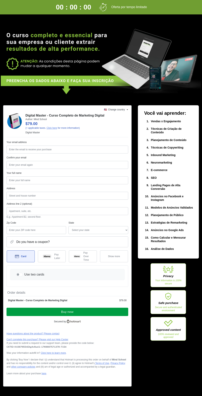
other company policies (23, 366)
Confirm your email (16, 157)
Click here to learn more (53, 353)
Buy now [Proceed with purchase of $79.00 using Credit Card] (67, 312)
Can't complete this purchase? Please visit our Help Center (37, 339)
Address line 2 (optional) (19, 203)
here (43, 373)
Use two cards (34, 274)
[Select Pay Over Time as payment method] (83, 256)
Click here (52, 128)
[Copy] (36, 347)
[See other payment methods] (114, 256)
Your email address (17, 142)
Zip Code (11, 222)
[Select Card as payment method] (21, 256)
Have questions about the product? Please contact (33, 333)
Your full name (14, 173)
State (71, 222)
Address (11, 188)
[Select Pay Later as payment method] (52, 256)
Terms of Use (102, 363)
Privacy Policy (117, 363)
